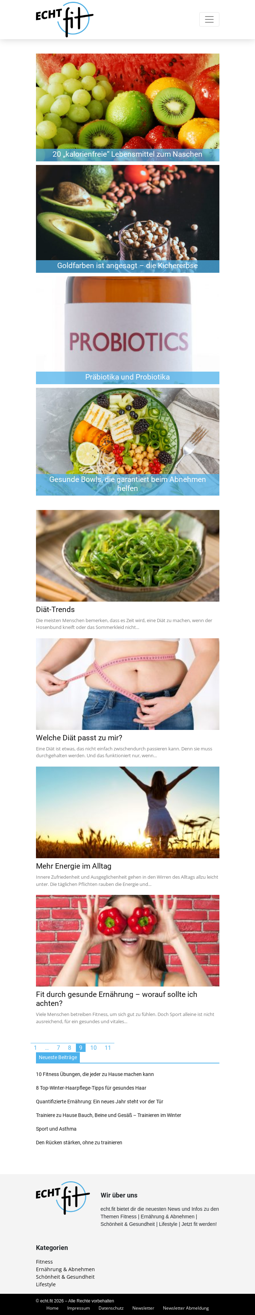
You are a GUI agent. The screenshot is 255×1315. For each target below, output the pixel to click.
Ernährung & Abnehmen (65, 1269)
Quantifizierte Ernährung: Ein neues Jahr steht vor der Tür (99, 1101)
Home (52, 1308)
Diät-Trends (55, 609)
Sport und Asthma (56, 1129)
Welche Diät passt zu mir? (79, 738)
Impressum (78, 1308)
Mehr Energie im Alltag (73, 866)
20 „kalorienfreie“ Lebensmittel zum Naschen (127, 154)
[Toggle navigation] (209, 19)
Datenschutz (111, 1308)
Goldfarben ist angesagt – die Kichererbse (127, 265)
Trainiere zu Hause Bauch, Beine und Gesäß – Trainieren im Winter (108, 1115)
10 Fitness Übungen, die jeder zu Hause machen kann (95, 1074)
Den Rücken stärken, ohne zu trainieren (79, 1142)
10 (93, 1047)
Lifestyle (46, 1284)
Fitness (44, 1261)
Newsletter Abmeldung (186, 1308)
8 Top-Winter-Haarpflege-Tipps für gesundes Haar (91, 1088)
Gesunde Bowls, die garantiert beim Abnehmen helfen (127, 484)
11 (108, 1047)
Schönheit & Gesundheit (65, 1276)
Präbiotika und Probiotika (127, 377)
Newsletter (143, 1308)
